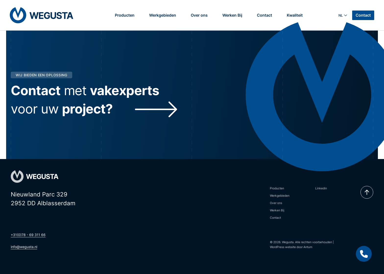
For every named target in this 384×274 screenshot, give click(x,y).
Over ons (199, 15)
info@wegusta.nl (24, 247)
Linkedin (321, 188)
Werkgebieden (162, 15)
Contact (264, 15)
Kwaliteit (295, 15)
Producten (124, 15)
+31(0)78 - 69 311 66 (28, 235)
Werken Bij (232, 15)
